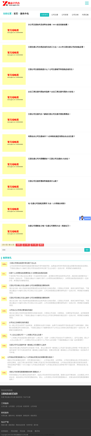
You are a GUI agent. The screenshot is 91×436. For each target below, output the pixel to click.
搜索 (87, 250)
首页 (16, 13)
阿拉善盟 (14, 431)
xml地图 (45, 435)
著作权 (36, 425)
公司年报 (34, 406)
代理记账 (85, 15)
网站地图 (52, 435)
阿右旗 (29, 431)
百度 (2, 397)
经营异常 (26, 406)
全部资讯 (44, 15)
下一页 (34, 245)
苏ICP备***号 (32, 435)
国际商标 (12, 425)
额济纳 (37, 431)
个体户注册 (26, 397)
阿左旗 (22, 431)
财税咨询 (26, 415)
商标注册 (4, 425)
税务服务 (19, 415)
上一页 (26, 245)
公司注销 (75, 15)
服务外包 (24, 13)
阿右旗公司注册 (10, 397)
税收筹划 (34, 415)
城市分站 (40, 435)
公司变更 (65, 15)
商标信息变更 (20, 425)
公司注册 (54, 15)
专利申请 (29, 425)
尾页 (41, 245)
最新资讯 (19, 397)
